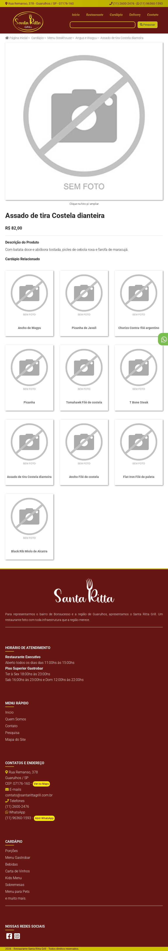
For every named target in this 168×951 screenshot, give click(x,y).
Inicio (76, 15)
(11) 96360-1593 (149, 3)
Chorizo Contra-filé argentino (138, 328)
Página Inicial (16, 38)
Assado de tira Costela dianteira (29, 477)
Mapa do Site (15, 739)
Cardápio (116, 15)
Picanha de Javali (84, 328)
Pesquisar (147, 24)
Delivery (135, 15)
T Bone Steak (139, 402)
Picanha (29, 402)
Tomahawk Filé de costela (84, 402)
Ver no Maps (41, 783)
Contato (152, 15)
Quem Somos (15, 719)
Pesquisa (12, 733)
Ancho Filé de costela (84, 477)
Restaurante (94, 15)
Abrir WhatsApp (44, 818)
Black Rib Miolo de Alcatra (29, 551)
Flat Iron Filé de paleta (138, 477)
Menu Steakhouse (59, 38)
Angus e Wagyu (86, 38)
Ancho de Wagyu (29, 328)
